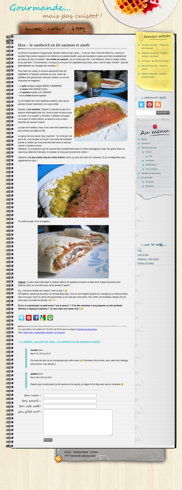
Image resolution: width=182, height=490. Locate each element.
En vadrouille (147, 177)
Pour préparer (152, 169)
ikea (31, 332)
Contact (57, 29)
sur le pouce (59, 332)
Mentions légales (80, 452)
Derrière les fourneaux (87, 329)
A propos (79, 29)
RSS (58, 458)
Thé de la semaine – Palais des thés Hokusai (155, 46)
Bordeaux (150, 186)
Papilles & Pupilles (146, 263)
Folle (140, 250)
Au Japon (150, 182)
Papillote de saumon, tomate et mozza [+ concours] (154, 54)
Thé (150, 156)
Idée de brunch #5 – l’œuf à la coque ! (154, 67)
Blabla (144, 139)
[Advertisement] (155, 220)
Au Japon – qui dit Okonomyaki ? (155, 61)
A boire (149, 152)
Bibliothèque (151, 165)
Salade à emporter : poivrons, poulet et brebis (154, 75)
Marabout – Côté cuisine (148, 259)
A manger (150, 160)
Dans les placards (149, 148)
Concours (145, 143)
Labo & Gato (143, 255)
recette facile (39, 332)
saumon (49, 332)
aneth (25, 332)
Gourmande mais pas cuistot (83, 455)
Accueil (33, 29)
